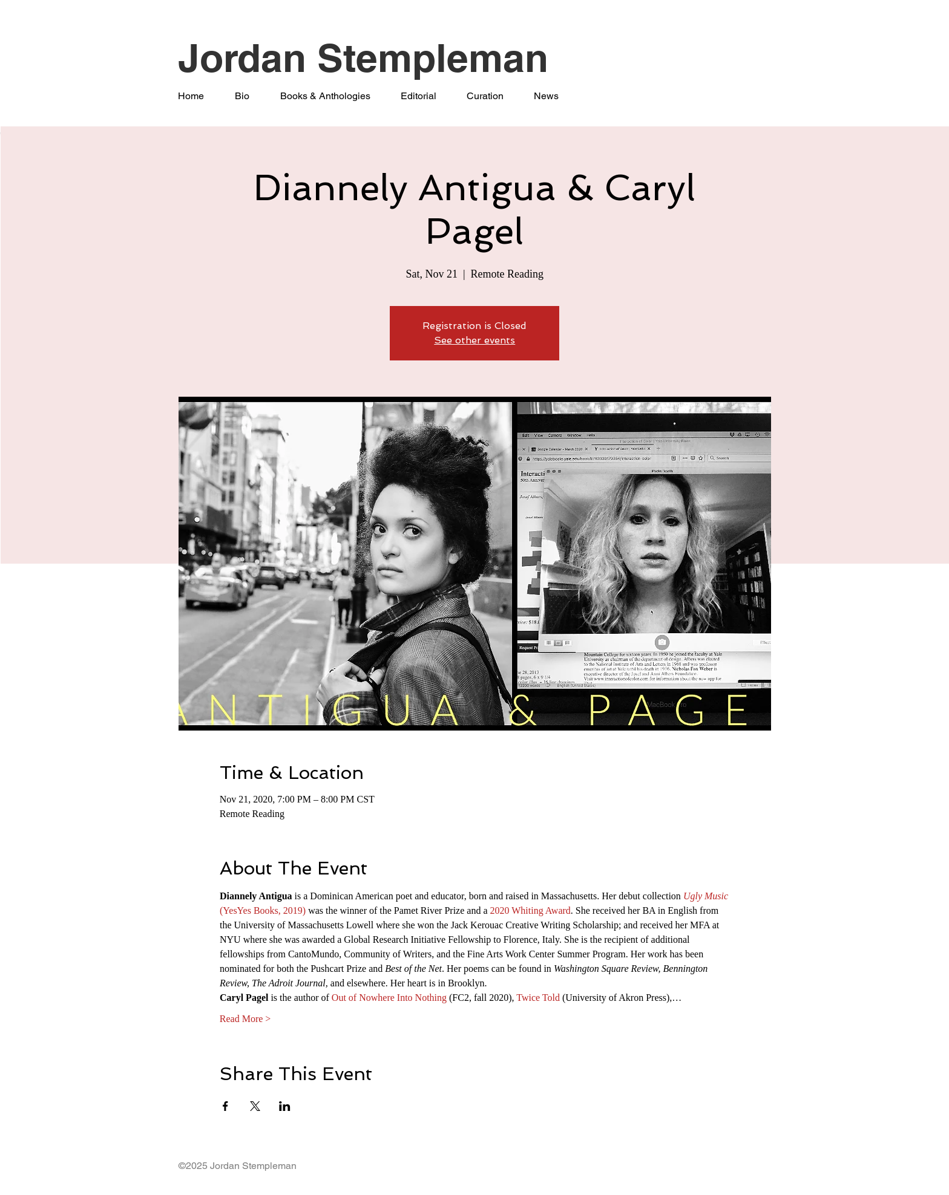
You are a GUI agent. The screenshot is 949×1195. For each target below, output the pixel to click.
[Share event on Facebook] (225, 1106)
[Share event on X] (255, 1106)
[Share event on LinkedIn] (285, 1106)
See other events (474, 340)
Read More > (245, 1019)
